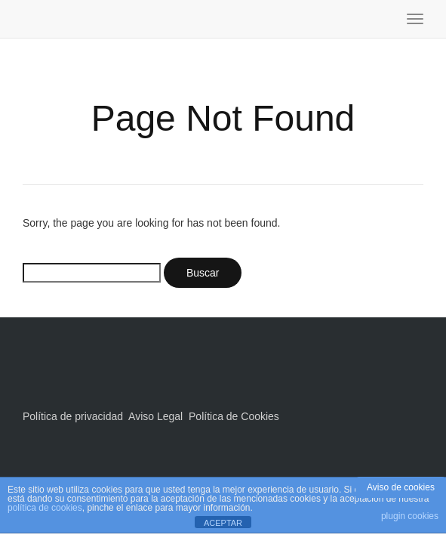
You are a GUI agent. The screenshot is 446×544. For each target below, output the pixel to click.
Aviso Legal (155, 416)
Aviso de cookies (401, 487)
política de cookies (45, 507)
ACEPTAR (223, 522)
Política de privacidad (73, 416)
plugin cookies (409, 516)
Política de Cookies (234, 416)
